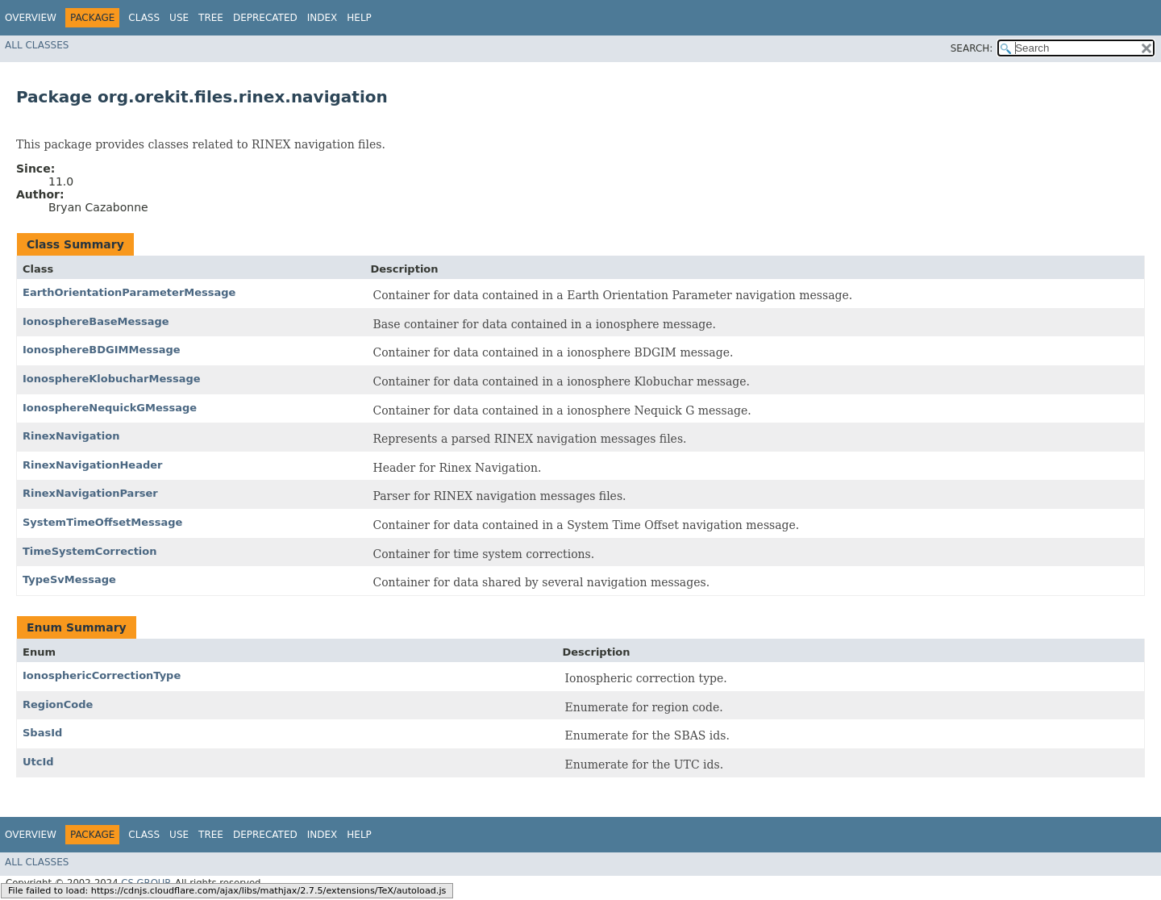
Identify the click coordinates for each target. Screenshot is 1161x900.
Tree (210, 17)
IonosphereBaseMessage (96, 321)
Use (179, 17)
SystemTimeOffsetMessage (102, 522)
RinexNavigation (71, 436)
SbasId (42, 733)
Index (322, 17)
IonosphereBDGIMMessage (102, 350)
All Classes (37, 45)
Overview (30, 17)
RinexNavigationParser (90, 493)
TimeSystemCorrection (90, 551)
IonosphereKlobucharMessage (112, 379)
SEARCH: (972, 48)
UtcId (38, 762)
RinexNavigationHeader (92, 465)
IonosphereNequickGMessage (110, 408)
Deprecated (265, 17)
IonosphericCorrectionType (102, 675)
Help (359, 17)
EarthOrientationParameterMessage (129, 292)
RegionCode (58, 704)
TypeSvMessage (69, 579)
